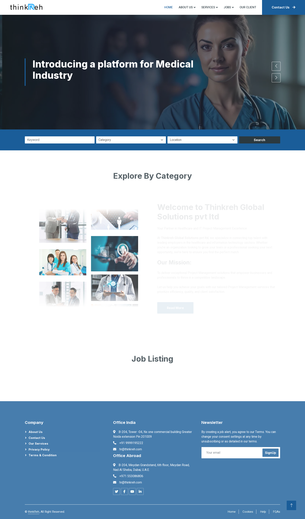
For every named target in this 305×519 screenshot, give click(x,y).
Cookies (248, 512)
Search (259, 140)
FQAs (276, 512)
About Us (36, 432)
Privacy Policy (39, 449)
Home (168, 7)
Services (208, 7)
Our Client (248, 7)
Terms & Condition (43, 455)
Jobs (227, 7)
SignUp (270, 453)
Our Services (38, 443)
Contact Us (283, 7)
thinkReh (33, 512)
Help (263, 512)
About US (186, 7)
